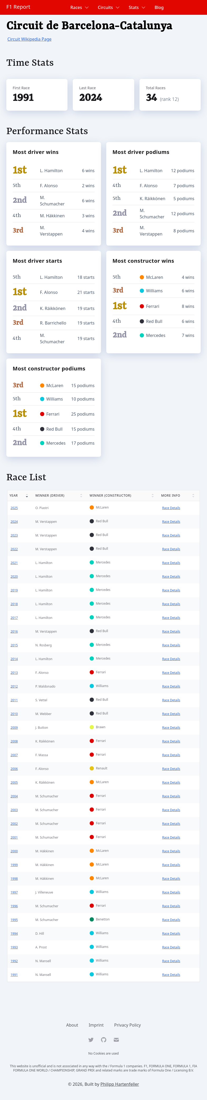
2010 (14, 714)
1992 (14, 961)
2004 (14, 796)
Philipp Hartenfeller (119, 1084)
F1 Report (18, 6)
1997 (14, 892)
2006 (14, 769)
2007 (14, 755)
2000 (14, 851)
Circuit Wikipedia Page (29, 39)
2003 (14, 810)
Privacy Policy (127, 1025)
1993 (14, 947)
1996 (14, 906)
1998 (14, 878)
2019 (14, 590)
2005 (14, 782)
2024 (14, 521)
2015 (14, 645)
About (72, 1025)
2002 (14, 823)
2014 (14, 659)
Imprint (96, 1025)
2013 (14, 672)
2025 (14, 508)
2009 (14, 727)
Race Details (171, 508)
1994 (14, 933)
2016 (14, 631)
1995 (14, 920)
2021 (14, 563)
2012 (14, 686)
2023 (14, 535)
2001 (14, 837)
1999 (14, 865)
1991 (14, 974)
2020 (14, 576)
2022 (14, 549)
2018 (14, 604)
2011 (14, 700)
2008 (14, 741)
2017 (14, 617)
